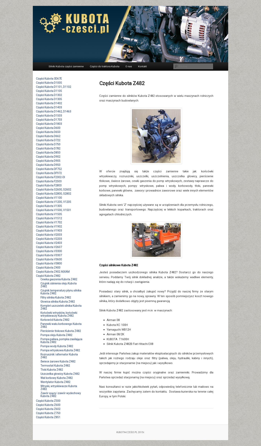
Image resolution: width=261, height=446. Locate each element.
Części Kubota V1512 (49, 218)
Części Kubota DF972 (49, 173)
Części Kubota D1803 (49, 123)
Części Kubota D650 (48, 132)
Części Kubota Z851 (48, 417)
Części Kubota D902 (48, 156)
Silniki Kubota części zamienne (66, 66)
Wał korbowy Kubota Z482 (56, 377)
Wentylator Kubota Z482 (55, 382)
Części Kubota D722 (48, 140)
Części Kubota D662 (48, 136)
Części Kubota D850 (48, 152)
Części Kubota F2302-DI (50, 177)
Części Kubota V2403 (49, 243)
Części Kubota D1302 (49, 95)
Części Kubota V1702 (49, 222)
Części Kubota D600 (48, 127)
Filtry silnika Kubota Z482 (55, 297)
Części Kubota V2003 (49, 234)
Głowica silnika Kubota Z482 (57, 301)
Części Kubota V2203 (49, 238)
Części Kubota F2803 (49, 185)
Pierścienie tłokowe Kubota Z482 (60, 331)
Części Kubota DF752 (49, 169)
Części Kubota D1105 (49, 91)
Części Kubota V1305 (49, 206)
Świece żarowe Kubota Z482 (57, 361)
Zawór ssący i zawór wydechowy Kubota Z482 (60, 395)
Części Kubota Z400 (48, 267)
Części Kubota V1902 (49, 226)
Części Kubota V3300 (49, 251)
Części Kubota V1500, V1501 (53, 210)
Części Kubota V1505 (49, 214)
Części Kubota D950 (48, 164)
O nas (128, 66)
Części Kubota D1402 (49, 103)
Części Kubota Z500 (48, 400)
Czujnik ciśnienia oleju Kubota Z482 (58, 285)
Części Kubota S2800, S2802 (53, 193)
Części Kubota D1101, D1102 (53, 86)
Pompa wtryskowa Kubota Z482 (60, 350)
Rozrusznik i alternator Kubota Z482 (59, 356)
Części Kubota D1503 (49, 115)
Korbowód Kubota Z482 (54, 319)
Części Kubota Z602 (48, 409)
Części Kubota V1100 (49, 197)
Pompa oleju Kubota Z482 (56, 335)
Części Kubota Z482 (48, 275)
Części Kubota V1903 (49, 230)
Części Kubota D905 (48, 160)
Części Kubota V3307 (49, 255)
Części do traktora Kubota (104, 66)
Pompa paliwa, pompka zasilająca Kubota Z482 (61, 341)
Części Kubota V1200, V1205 (53, 201)
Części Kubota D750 (48, 144)
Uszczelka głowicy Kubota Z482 (60, 373)
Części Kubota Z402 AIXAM (53, 271)
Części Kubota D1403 (49, 107)
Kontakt (142, 66)
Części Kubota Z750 (48, 413)
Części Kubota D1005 (49, 82)
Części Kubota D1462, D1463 (53, 111)
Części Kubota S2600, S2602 (53, 189)
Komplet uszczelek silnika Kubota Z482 (60, 307)
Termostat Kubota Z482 (55, 365)
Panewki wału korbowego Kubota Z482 (60, 325)
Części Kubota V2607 (49, 247)
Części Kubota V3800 (49, 263)
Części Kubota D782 (48, 148)
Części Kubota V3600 (49, 259)
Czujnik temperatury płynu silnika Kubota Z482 (60, 292)
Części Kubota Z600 (48, 404)
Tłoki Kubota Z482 (51, 369)
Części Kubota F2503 (49, 181)
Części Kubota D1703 (49, 119)
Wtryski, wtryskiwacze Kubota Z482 (58, 388)
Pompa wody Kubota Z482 (56, 346)
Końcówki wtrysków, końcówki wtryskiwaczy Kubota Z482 (58, 314)
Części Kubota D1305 (49, 99)
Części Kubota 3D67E (49, 78)
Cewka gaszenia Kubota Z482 (58, 279)
